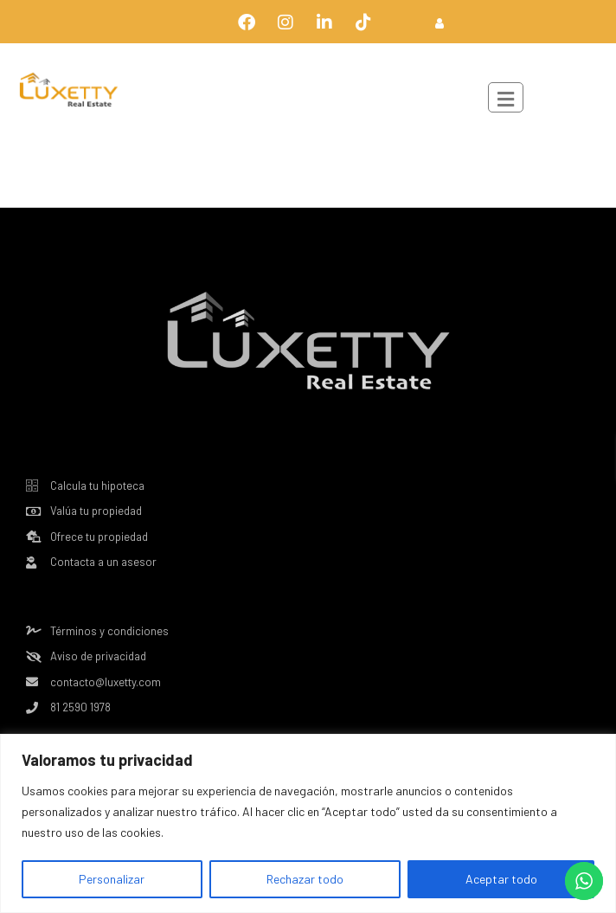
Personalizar (111, 878)
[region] (308, 823)
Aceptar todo (501, 878)
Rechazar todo (304, 878)
